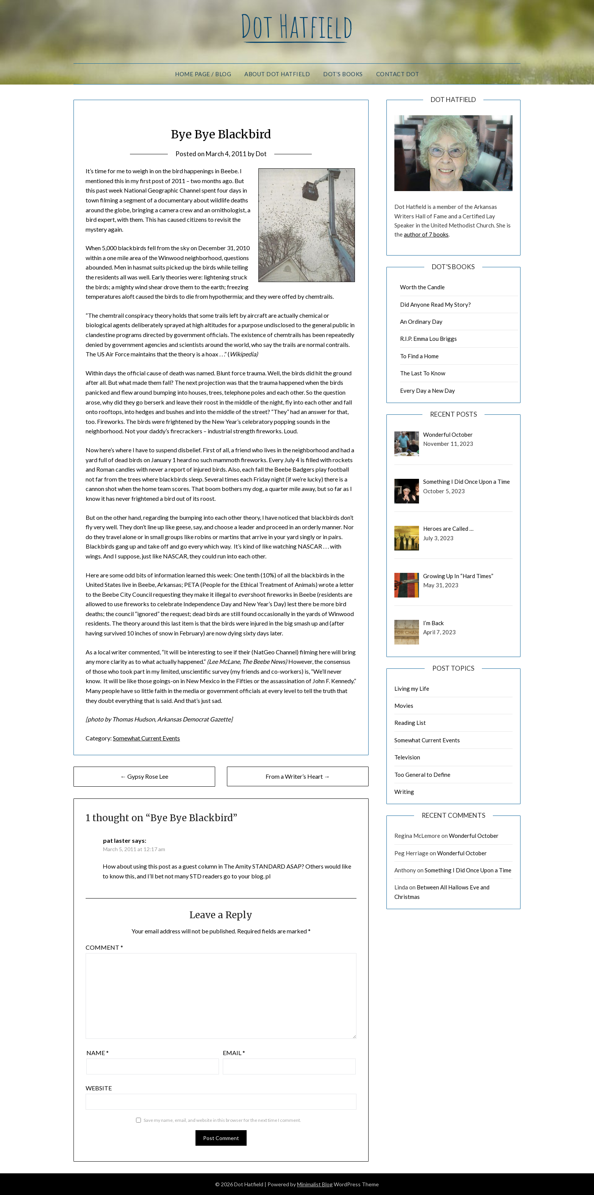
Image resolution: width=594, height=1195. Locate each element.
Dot (261, 154)
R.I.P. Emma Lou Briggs (428, 338)
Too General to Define (422, 774)
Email (234, 1052)
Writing (404, 791)
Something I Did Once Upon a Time (468, 870)
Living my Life (411, 688)
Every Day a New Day (427, 390)
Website (99, 1087)
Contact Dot (397, 74)
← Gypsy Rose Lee (144, 776)
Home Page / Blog (203, 74)
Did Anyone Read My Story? (435, 304)
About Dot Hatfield (277, 74)
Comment (104, 947)
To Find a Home (419, 356)
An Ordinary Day (421, 321)
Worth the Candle (422, 287)
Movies (403, 705)
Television (407, 757)
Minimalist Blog (315, 1184)
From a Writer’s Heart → (298, 776)
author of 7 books (426, 234)
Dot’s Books (343, 74)
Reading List (410, 722)
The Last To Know (422, 373)
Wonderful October (474, 835)
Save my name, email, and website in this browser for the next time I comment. (222, 1120)
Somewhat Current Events (146, 738)
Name (97, 1052)
